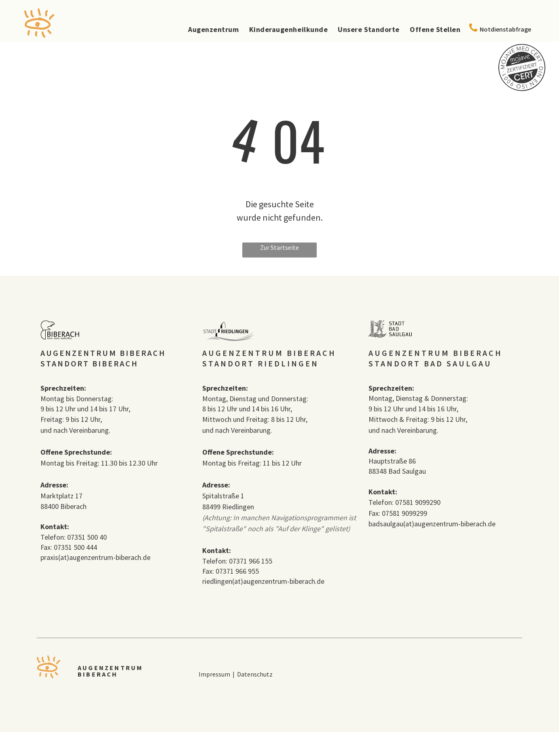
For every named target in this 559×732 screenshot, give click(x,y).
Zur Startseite (279, 247)
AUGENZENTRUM (110, 668)
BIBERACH (98, 674)
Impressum (214, 674)
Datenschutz (255, 674)
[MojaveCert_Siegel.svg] (522, 89)
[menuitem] (208, 29)
